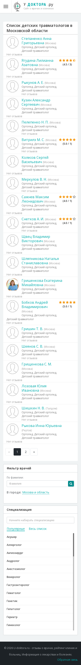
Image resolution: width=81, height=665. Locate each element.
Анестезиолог (16, 569)
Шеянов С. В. (32, 346)
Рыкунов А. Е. (33, 82)
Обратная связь (67, 660)
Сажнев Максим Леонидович (35, 199)
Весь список (38, 529)
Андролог (13, 561)
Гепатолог (13, 609)
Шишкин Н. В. (33, 408)
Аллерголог (14, 545)
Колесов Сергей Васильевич (35, 159)
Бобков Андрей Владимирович (35, 304)
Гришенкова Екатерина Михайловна (42, 282)
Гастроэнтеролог (18, 585)
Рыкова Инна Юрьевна (42, 425)
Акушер (12, 537)
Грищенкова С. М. (37, 364)
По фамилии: (15, 477)
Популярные (16, 529)
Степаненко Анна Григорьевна (36, 40)
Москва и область (35, 492)
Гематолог (14, 593)
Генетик (12, 601)
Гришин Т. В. (32, 328)
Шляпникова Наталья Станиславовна (40, 260)
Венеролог (13, 577)
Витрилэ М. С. (33, 139)
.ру (36, 6)
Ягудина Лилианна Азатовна (37, 62)
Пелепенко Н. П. (35, 122)
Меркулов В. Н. (34, 179)
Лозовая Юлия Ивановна (34, 388)
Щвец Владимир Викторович (36, 238)
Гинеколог (13, 625)
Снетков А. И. (33, 219)
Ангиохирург (15, 553)
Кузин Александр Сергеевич (36, 102)
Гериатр (12, 617)
